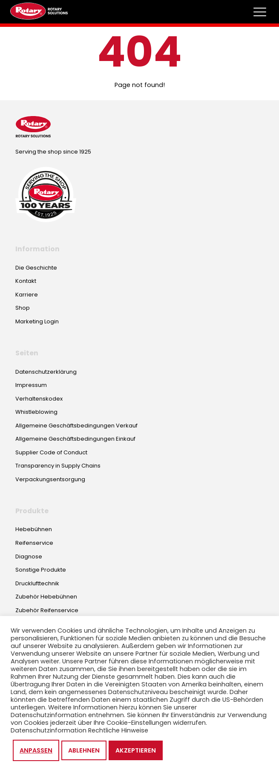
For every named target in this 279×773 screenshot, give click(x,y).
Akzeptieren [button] (135, 750)
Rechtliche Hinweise (118, 730)
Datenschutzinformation (48, 730)
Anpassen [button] (36, 750)
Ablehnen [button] (84, 750)
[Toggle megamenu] (260, 12)
